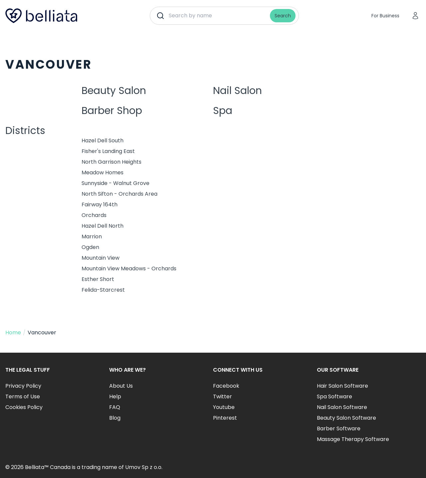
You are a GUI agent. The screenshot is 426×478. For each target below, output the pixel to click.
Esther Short (98, 279)
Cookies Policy (24, 407)
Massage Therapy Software (353, 439)
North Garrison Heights (111, 162)
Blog (114, 418)
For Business (385, 15)
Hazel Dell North (102, 226)
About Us (121, 386)
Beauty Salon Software (346, 418)
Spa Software (334, 396)
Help (115, 396)
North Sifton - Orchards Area (119, 194)
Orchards (94, 215)
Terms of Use (22, 396)
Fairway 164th (99, 204)
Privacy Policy (23, 386)
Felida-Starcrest (103, 290)
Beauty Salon (114, 91)
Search (283, 15)
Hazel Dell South (102, 140)
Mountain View (100, 258)
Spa (222, 111)
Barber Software (338, 428)
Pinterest (225, 418)
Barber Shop (112, 111)
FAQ (114, 407)
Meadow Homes (102, 172)
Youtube (224, 407)
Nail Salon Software (342, 407)
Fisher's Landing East (108, 151)
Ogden (90, 247)
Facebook (226, 386)
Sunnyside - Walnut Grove (115, 183)
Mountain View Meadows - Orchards (129, 268)
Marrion (92, 236)
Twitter (222, 396)
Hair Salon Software (342, 386)
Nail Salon (237, 91)
